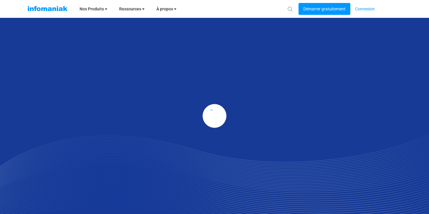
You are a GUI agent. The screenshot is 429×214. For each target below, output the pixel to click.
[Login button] (324, 9)
